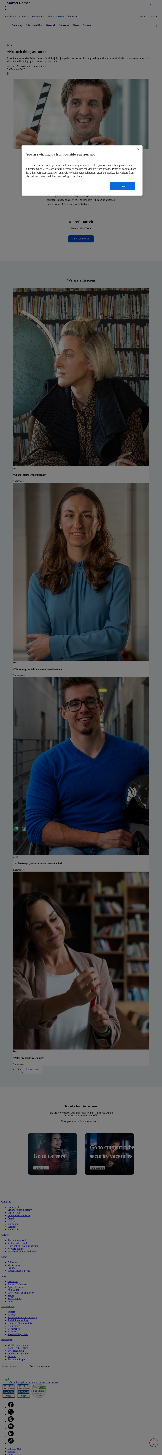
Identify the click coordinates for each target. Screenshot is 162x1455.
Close (123, 186)
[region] (82, 170)
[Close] (138, 149)
